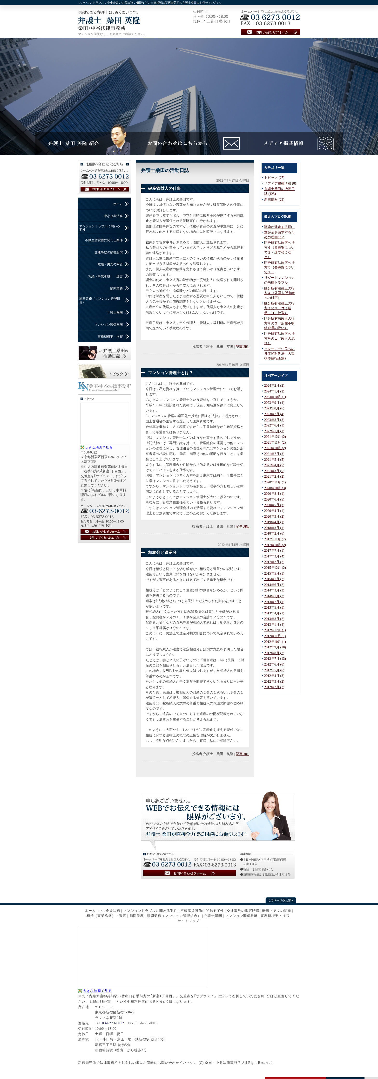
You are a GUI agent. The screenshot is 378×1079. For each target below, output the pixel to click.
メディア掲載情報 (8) (280, 183)
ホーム (118, 204)
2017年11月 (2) (275, 539)
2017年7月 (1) (274, 550)
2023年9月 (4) (274, 403)
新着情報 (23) (274, 199)
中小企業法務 (113, 216)
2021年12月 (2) (275, 437)
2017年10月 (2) (275, 545)
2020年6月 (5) (274, 499)
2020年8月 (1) (274, 493)
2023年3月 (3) (274, 420)
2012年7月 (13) (275, 658)
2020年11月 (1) (275, 482)
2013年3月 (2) (274, 619)
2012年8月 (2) (274, 653)
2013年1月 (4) (274, 624)
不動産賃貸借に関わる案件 (104, 240)
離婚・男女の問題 (110, 264)
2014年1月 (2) (274, 596)
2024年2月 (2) (274, 385)
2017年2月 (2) (274, 562)
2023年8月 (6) (274, 408)
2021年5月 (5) (274, 459)
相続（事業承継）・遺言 (105, 276)
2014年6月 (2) (274, 585)
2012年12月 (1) (275, 630)
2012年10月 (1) (275, 642)
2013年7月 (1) (274, 602)
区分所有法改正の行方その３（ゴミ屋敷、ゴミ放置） (279, 308)
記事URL (242, 347)
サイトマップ (188, 921)
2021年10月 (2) (275, 448)
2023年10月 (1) (275, 397)
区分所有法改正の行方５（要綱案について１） (279, 267)
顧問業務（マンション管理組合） (99, 300)
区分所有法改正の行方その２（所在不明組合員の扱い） (279, 323)
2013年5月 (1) (274, 607)
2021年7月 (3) (274, 454)
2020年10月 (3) (275, 488)
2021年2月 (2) (274, 476)
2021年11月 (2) (275, 442)
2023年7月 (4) (274, 414)
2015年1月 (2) (274, 579)
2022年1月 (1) (274, 431)
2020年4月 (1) (274, 511)
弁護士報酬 (115, 312)
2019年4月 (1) (274, 522)
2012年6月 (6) (274, 664)
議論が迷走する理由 (279, 227)
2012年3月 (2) (274, 681)
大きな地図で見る (98, 447)
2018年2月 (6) (274, 533)
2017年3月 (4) (274, 556)
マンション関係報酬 (108, 324)
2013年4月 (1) (274, 613)
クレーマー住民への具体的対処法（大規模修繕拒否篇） (279, 353)
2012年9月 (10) (275, 647)
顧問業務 (116, 288)
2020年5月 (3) (274, 505)
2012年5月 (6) (274, 670)
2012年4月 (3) (274, 676)
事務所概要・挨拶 (110, 336)
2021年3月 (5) (274, 471)
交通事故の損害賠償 (108, 252)
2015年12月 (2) (275, 568)
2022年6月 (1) (274, 425)
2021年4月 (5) (274, 465)
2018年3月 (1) (274, 528)
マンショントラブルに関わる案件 (99, 227)
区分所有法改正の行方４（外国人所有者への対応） (279, 293)
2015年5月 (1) (274, 573)
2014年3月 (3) (274, 590)
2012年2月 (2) (274, 687)
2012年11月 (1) (275, 636)
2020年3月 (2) (274, 516)
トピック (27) (274, 177)
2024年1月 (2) (274, 391)
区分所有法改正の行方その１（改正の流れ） (279, 338)
